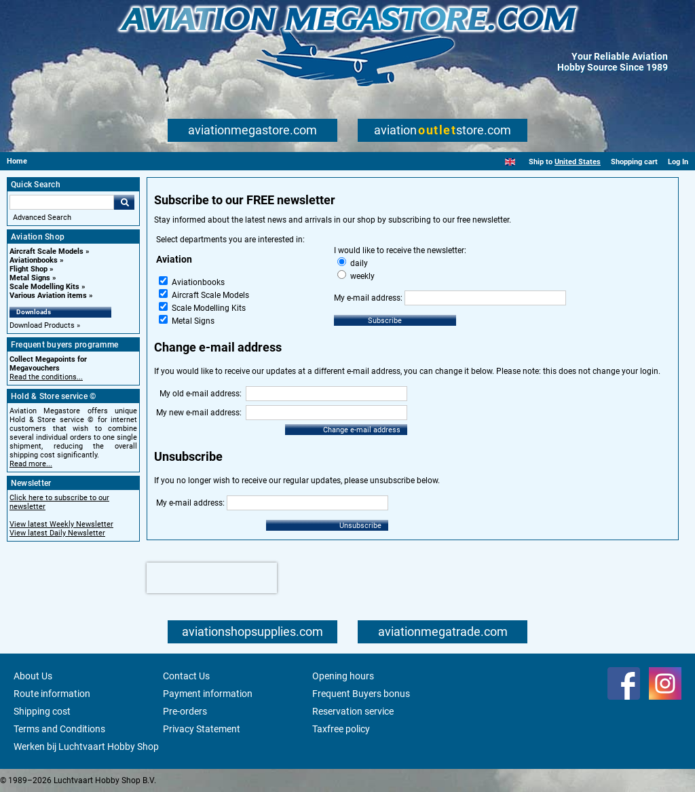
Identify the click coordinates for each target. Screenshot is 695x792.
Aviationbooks (34, 260)
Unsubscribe (360, 525)
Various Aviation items (48, 295)
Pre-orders (185, 711)
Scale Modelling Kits (44, 286)
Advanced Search (42, 217)
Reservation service (353, 711)
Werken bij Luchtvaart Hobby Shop (86, 746)
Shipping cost (42, 711)
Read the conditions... (46, 377)
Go (124, 202)
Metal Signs (30, 278)
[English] (510, 161)
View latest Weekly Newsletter (61, 524)
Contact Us (186, 676)
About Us (33, 676)
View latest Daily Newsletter (57, 533)
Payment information (207, 693)
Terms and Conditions (59, 728)
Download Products (42, 325)
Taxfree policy (341, 728)
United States (578, 161)
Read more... (31, 463)
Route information (52, 693)
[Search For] (62, 202)
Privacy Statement (201, 728)
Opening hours (343, 676)
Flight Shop (29, 269)
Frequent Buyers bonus (361, 693)
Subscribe (385, 320)
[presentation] (212, 578)
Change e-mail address (361, 430)
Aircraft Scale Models (46, 251)
